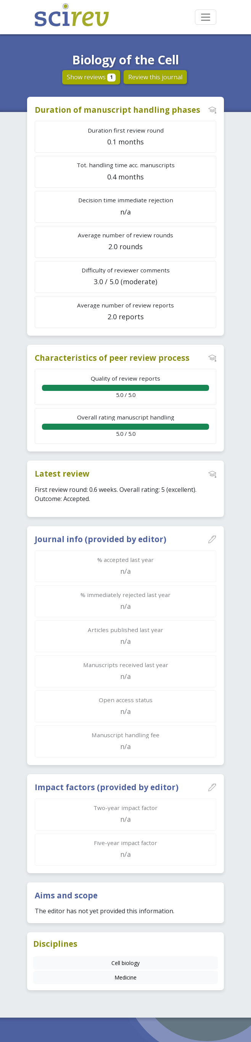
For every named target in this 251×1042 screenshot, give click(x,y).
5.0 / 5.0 (125, 387)
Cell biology (125, 963)
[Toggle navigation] (205, 17)
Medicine (125, 977)
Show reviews (91, 77)
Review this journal (155, 77)
